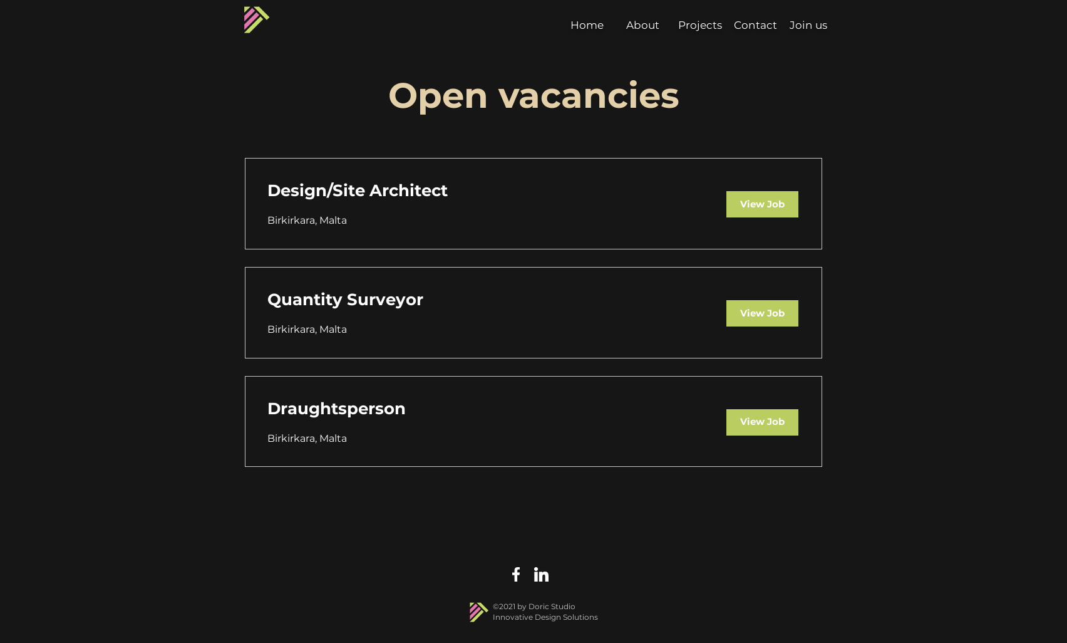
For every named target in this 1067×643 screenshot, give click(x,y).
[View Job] (762, 204)
